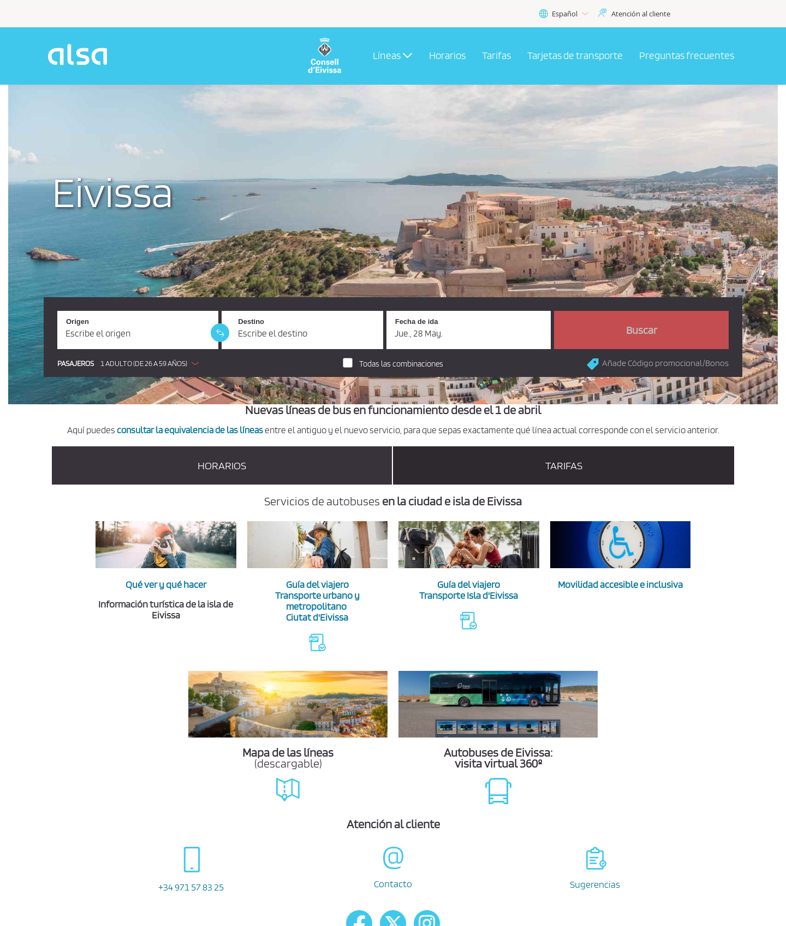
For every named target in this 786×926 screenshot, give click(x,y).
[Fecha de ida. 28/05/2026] (468, 330)
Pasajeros (75, 363)
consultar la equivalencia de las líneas (190, 429)
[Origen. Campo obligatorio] (137, 330)
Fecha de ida (416, 321)
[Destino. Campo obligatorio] (302, 330)
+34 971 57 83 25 (191, 887)
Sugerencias (595, 884)
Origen (77, 321)
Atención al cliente (640, 14)
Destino (251, 321)
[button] (130, 363)
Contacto (393, 883)
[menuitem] (447, 56)
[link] (220, 332)
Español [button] (563, 14)
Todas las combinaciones (401, 364)
